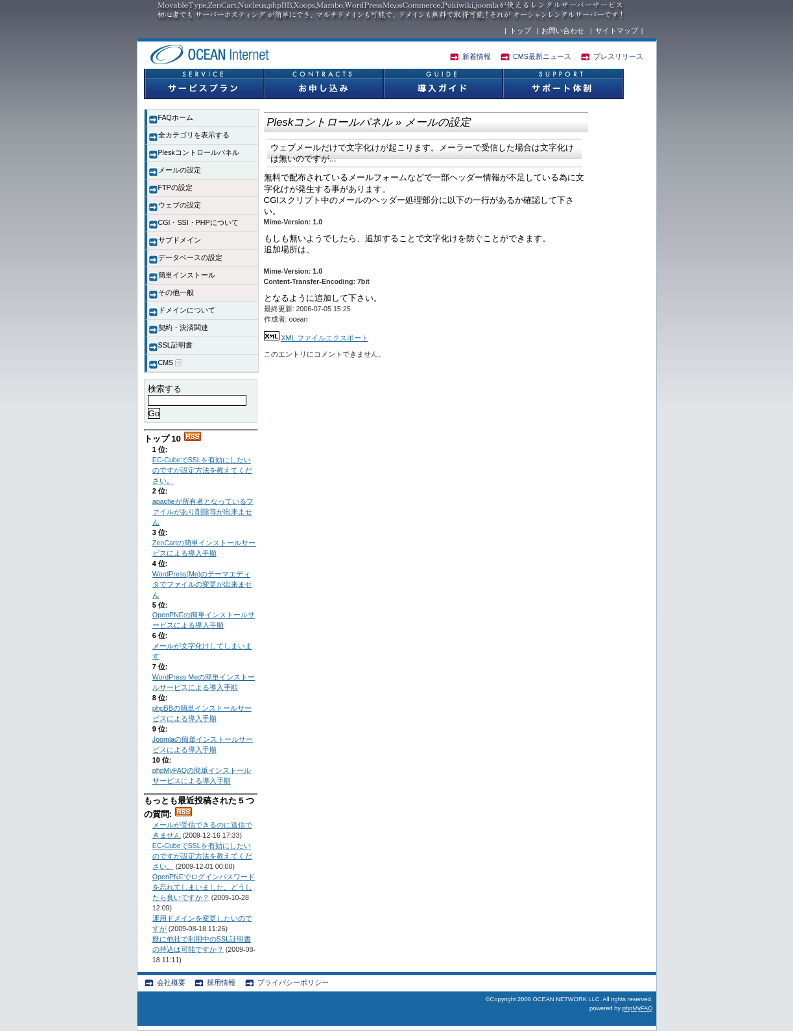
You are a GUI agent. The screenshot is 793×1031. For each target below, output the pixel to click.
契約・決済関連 (183, 327)
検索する (165, 389)
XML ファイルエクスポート (324, 338)
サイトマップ (616, 30)
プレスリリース (618, 56)
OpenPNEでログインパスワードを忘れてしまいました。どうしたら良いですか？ (203, 887)
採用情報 (221, 982)
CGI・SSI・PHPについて (198, 222)
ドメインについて (186, 310)
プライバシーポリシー (293, 982)
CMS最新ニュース (542, 56)
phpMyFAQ (637, 1008)
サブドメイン (179, 240)
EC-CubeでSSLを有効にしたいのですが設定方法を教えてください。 (202, 470)
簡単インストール (186, 275)
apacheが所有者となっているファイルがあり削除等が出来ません (203, 511)
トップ (520, 30)
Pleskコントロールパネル (198, 152)
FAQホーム (175, 117)
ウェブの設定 (179, 205)
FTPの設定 (175, 187)
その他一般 (176, 292)
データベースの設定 (190, 257)
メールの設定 (179, 170)
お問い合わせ (562, 30)
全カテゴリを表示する (194, 135)
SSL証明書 (175, 345)
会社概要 (171, 982)
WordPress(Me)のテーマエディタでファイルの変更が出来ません (202, 584)
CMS (170, 363)
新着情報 (476, 56)
